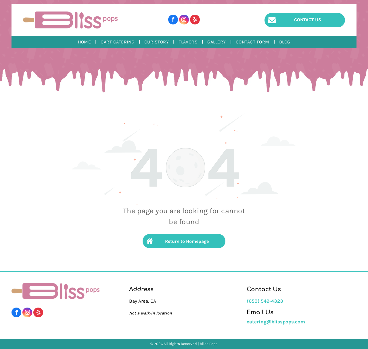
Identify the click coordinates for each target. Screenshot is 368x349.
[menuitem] (85, 42)
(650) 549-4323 (265, 301)
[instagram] (184, 20)
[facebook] (173, 20)
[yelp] (195, 20)
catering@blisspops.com (276, 322)
